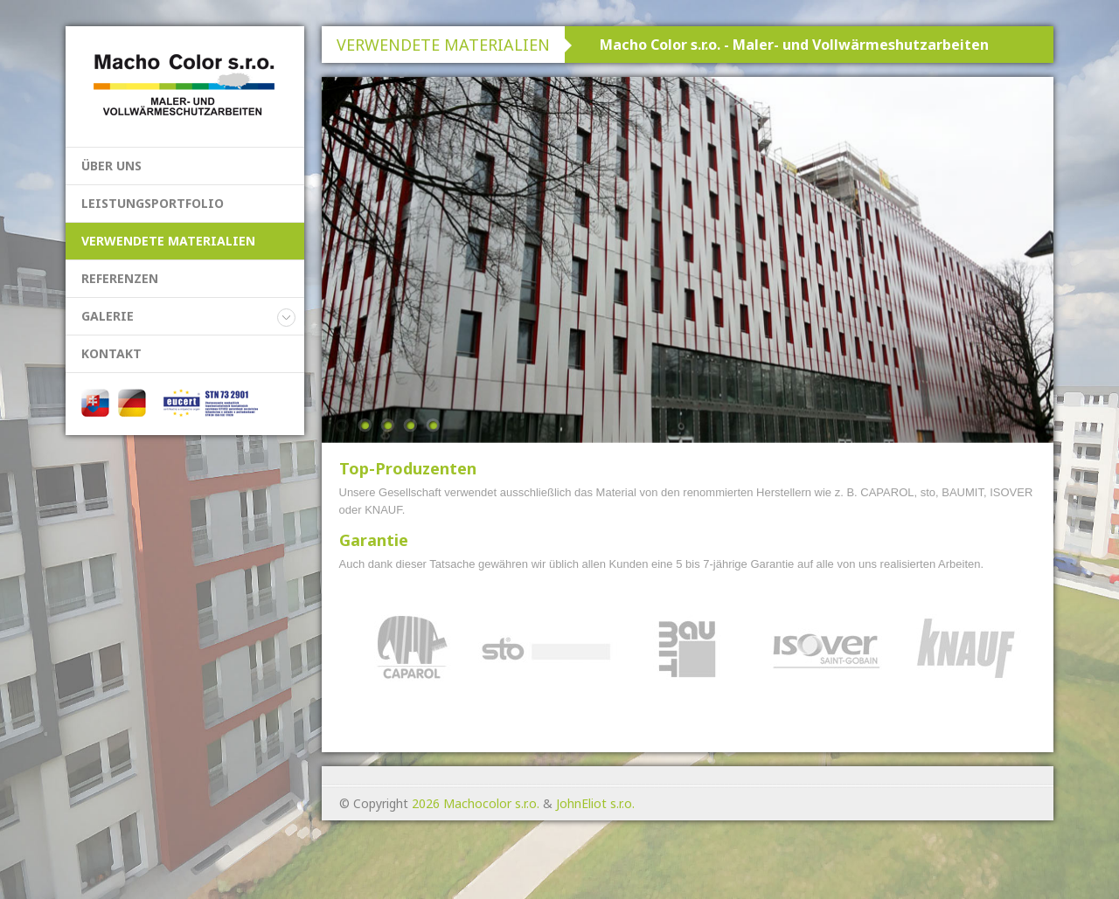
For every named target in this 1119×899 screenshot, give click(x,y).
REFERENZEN (119, 278)
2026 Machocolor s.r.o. (475, 803)
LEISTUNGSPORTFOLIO (152, 203)
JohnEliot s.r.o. (595, 803)
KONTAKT (111, 353)
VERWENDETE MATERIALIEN (168, 240)
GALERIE (107, 316)
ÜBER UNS (111, 165)
